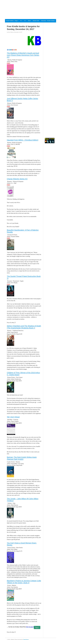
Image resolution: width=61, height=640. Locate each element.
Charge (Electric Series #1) (17, 179)
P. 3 (25, 20)
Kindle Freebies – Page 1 (12, 20)
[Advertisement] (26, 9)
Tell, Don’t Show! (13, 417)
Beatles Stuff (36, 20)
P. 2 (21, 20)
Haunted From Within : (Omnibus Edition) (22, 140)
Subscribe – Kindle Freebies (48, 20)
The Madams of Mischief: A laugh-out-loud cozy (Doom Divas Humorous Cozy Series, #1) (23, 55)
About (29, 20)
